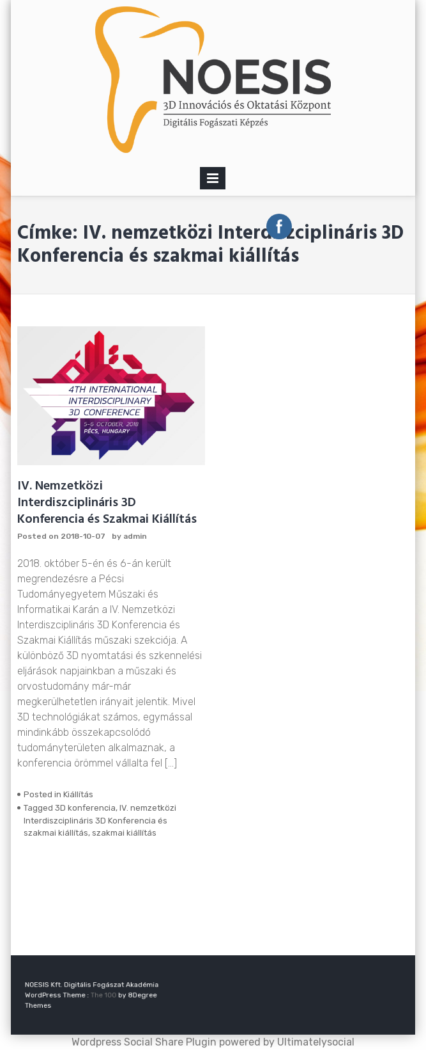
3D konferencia (85, 808)
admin (135, 536)
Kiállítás (78, 794)
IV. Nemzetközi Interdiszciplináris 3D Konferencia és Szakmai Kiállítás (107, 503)
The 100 (102, 995)
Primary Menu (212, 180)
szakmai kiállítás (124, 833)
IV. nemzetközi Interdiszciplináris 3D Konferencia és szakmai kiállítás (100, 820)
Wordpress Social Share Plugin (145, 1042)
